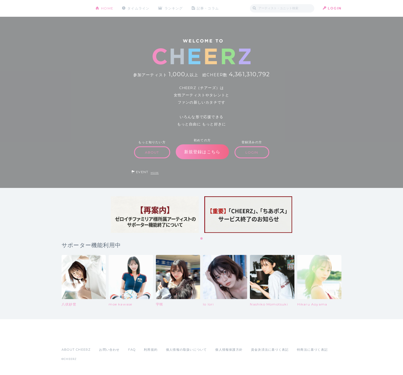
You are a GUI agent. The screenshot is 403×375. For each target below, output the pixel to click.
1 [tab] (201, 238)
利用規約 (151, 350)
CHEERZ (74, 8)
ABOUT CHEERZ (76, 350)
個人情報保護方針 (229, 350)
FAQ (132, 350)
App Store (74, 337)
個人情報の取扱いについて (186, 350)
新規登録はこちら (202, 151)
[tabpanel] (155, 214)
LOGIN (334, 8)
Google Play (104, 337)
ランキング (174, 8)
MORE (155, 172)
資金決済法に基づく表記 (270, 350)
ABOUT (152, 152)
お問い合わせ (109, 350)
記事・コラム (208, 8)
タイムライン (138, 8)
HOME (107, 8)
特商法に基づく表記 (312, 350)
